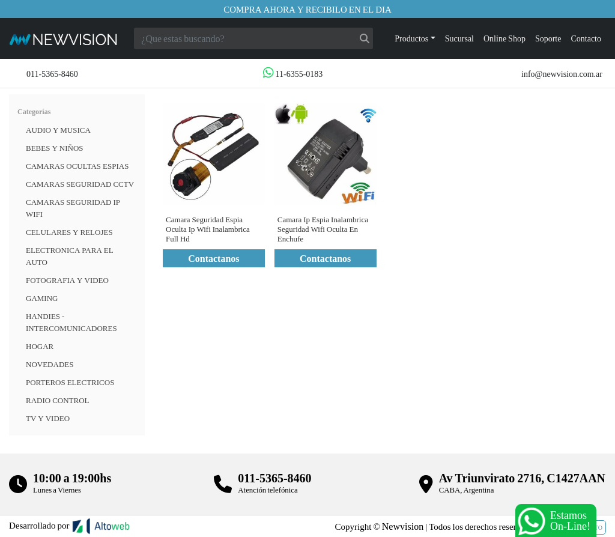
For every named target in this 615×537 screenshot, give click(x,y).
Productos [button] (411, 38)
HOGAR (39, 346)
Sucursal (459, 38)
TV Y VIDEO (48, 418)
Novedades (49, 364)
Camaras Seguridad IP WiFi (73, 208)
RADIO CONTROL (57, 400)
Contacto (586, 38)
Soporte (548, 38)
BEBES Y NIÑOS (54, 148)
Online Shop (504, 38)
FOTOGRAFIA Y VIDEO (67, 280)
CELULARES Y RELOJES (69, 232)
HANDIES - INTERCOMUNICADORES (71, 322)
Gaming (42, 298)
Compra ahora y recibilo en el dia (307, 9)
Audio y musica (58, 130)
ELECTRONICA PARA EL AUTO (70, 256)
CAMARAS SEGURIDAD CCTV (80, 184)
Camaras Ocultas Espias (77, 166)
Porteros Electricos (70, 382)
